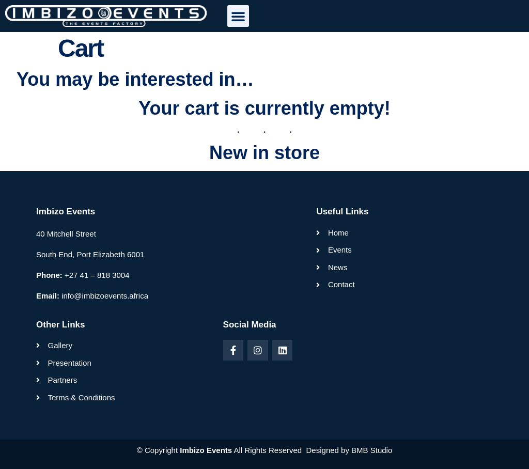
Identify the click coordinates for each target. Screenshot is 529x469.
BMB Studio (371, 450)
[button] (238, 16)
